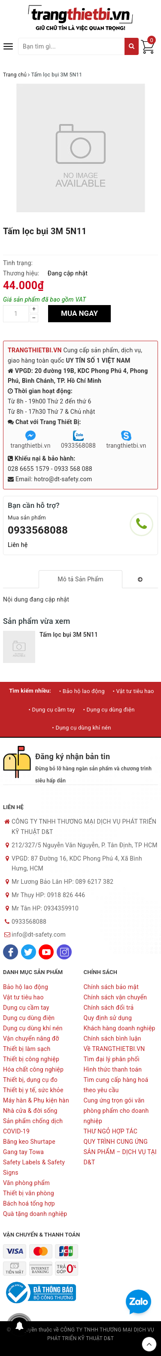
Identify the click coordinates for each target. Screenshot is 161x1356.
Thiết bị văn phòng (28, 1193)
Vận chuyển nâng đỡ (31, 1038)
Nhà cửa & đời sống (30, 1110)
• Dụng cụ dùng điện (108, 709)
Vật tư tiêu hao (23, 997)
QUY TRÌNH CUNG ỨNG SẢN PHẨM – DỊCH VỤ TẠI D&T (120, 1152)
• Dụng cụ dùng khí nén (81, 727)
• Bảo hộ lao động (82, 691)
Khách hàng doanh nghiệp (119, 1028)
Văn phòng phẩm (26, 1182)
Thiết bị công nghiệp (31, 1059)
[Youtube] (46, 951)
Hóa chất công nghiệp (33, 1069)
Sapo (80, 1347)
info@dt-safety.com (39, 934)
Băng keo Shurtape (29, 1141)
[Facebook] (10, 951)
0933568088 (38, 530)
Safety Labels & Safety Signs (34, 1167)
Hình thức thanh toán (113, 1069)
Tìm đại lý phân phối (112, 1059)
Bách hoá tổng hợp (29, 1203)
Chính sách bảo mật (111, 986)
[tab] (80, 579)
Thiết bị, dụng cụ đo (30, 1079)
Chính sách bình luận (112, 1038)
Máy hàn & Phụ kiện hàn (36, 1100)
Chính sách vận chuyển (115, 997)
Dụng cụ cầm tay (26, 1007)
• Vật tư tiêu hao (133, 691)
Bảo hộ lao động (25, 986)
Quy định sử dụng (108, 1017)
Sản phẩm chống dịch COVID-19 (33, 1126)
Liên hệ (17, 544)
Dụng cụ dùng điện (29, 1017)
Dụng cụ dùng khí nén (33, 1028)
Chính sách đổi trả (109, 1007)
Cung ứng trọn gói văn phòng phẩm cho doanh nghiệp (116, 1110)
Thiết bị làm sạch (27, 1048)
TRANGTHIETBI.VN (35, 350)
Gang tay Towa (23, 1151)
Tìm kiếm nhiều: (30, 690)
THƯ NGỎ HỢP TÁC (111, 1131)
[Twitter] (28, 951)
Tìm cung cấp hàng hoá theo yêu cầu (116, 1084)
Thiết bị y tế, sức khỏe (33, 1090)
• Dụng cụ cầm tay (51, 709)
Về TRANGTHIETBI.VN (114, 1048)
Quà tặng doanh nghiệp (35, 1213)
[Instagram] (64, 951)
